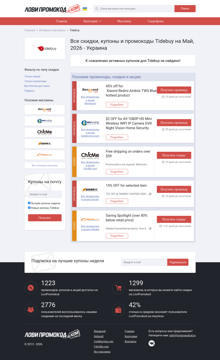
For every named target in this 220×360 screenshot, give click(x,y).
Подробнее (116, 104)
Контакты (130, 341)
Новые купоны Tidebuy (43, 207)
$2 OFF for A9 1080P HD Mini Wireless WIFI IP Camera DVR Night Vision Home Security (129, 123)
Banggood (100, 331)
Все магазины (102, 351)
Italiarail (98, 336)
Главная (61, 21)
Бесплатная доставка (37, 86)
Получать (45, 217)
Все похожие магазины (45, 165)
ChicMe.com (101, 346)
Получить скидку (174, 155)
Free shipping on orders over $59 (128, 153)
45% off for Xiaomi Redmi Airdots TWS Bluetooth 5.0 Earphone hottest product (129, 90)
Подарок (30, 90)
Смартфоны (156, 21)
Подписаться (178, 262)
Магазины (124, 21)
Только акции (32, 76)
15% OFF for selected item (126, 185)
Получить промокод (174, 90)
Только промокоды (36, 81)
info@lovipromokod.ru (182, 335)
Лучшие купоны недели (44, 203)
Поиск (185, 8)
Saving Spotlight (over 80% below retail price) (126, 217)
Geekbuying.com (103, 341)
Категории (92, 21)
